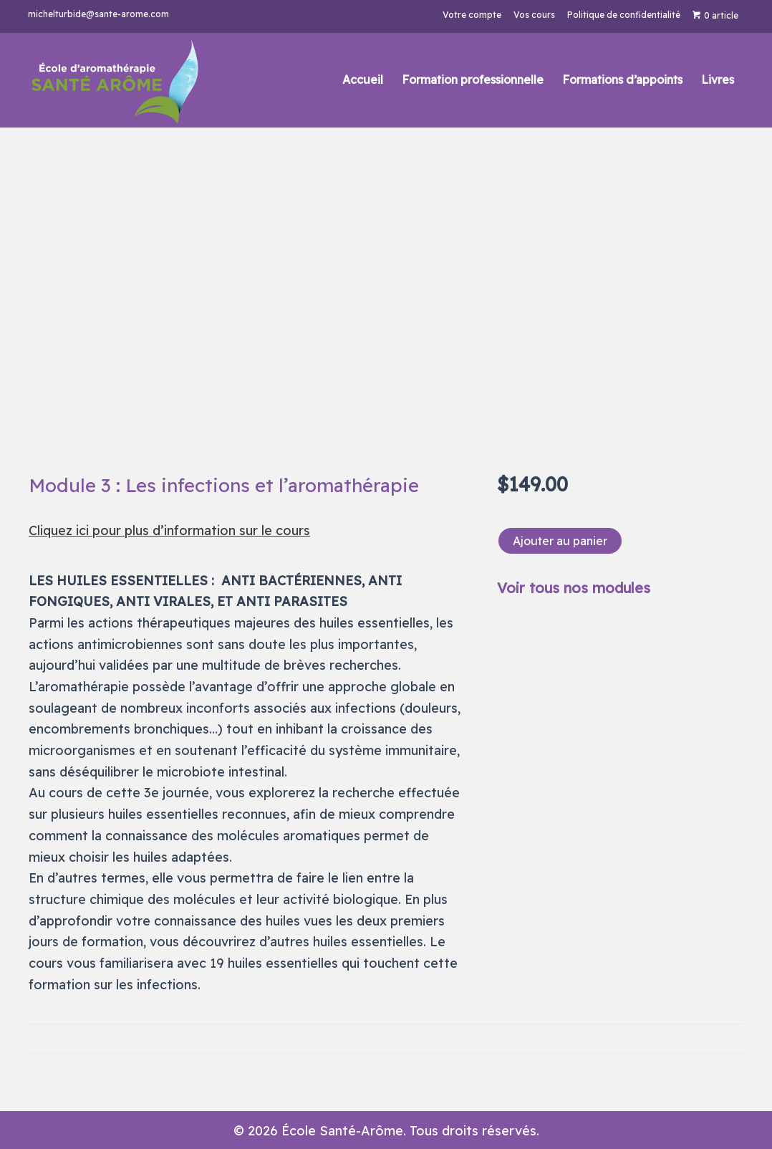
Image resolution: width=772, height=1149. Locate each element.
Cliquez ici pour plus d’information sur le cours (169, 530)
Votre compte (471, 15)
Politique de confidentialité (623, 15)
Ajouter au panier (560, 541)
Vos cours (533, 15)
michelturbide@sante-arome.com (99, 14)
